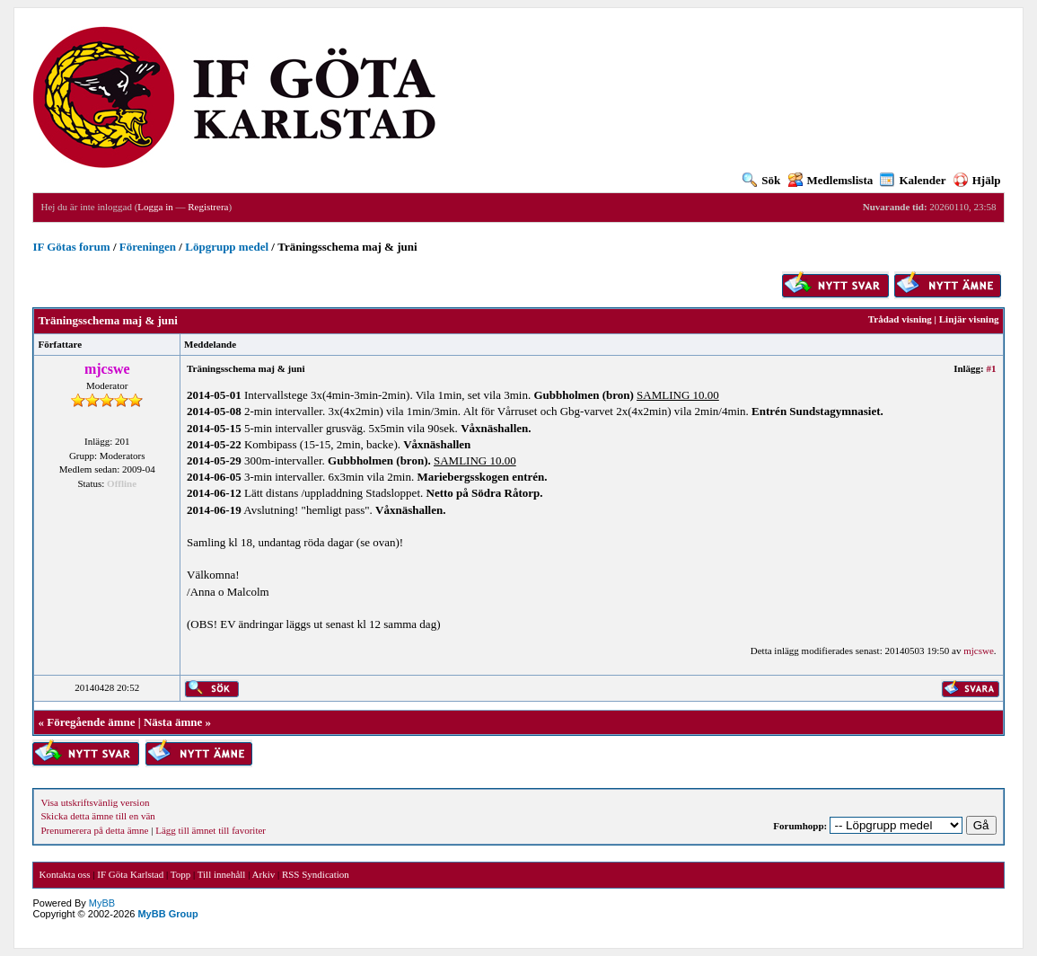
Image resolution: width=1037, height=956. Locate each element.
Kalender (912, 180)
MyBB (102, 903)
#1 (992, 368)
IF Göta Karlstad (130, 874)
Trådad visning (900, 319)
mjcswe (978, 650)
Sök (761, 180)
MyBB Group (167, 913)
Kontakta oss (64, 874)
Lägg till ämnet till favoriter (210, 830)
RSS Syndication (315, 874)
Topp (180, 874)
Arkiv (264, 874)
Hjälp (977, 180)
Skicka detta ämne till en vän (97, 815)
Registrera (208, 206)
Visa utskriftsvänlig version (94, 802)
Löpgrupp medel (226, 246)
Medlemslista (831, 180)
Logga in (154, 206)
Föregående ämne (91, 722)
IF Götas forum (71, 246)
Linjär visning (969, 319)
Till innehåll (222, 874)
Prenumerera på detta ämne (94, 830)
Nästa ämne (173, 722)
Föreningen (147, 246)
